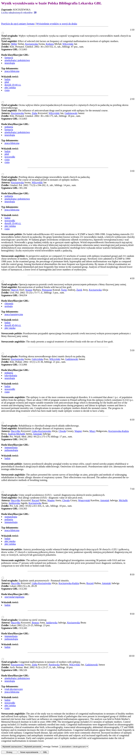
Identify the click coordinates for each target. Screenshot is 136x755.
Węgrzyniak (84, 500)
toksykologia (11, 375)
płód (7, 82)
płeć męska (10, 328)
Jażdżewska (14, 503)
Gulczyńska (37, 359)
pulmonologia (11, 450)
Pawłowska (54, 664)
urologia (9, 306)
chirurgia (9, 303)
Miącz (93, 431)
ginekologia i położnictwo (17, 60)
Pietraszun (47, 290)
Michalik (123, 500)
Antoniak (37, 434)
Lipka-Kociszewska (41, 431)
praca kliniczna (12, 71)
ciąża (7, 90)
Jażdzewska (52, 622)
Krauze (28, 290)
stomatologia (11, 516)
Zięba (34, 113)
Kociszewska (31, 44)
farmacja (9, 57)
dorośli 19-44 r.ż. (13, 84)
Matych (14, 290)
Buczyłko (15, 431)
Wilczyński (67, 44)
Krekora (50, 44)
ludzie (7, 79)
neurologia (10, 63)
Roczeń (35, 500)
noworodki (10, 156)
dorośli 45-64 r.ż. (13, 325)
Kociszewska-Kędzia (118, 431)
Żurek (79, 290)
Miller (14, 44)
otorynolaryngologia (14, 597)
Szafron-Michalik (16, 434)
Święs (64, 290)
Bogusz (35, 622)
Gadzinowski (71, 113)
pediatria (9, 127)
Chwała (62, 431)
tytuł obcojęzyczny (14, 689)
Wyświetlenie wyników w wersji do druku (56, 23)
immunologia (11, 447)
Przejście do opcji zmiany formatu (17, 23)
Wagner (78, 431)
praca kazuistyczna (14, 314)
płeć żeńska (10, 87)
